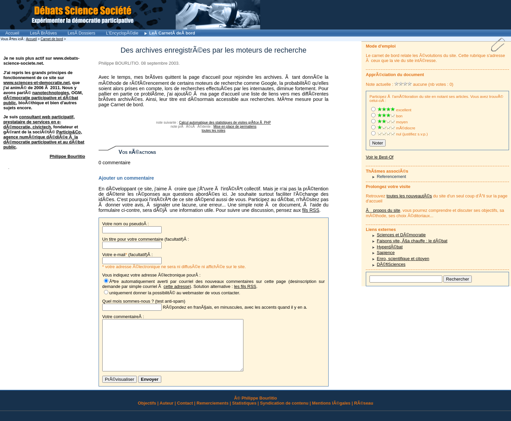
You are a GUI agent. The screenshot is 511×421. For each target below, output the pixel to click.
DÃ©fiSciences (391, 264)
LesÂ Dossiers (82, 33)
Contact (185, 413)
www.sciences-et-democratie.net (36, 82)
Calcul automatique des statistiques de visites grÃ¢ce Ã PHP (225, 122)
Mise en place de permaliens (234, 126)
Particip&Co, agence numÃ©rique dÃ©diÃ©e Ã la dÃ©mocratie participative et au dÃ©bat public (43, 139)
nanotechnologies (50, 92)
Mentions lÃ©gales (331, 413)
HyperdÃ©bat (390, 246)
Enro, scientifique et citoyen (403, 258)
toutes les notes (213, 130)
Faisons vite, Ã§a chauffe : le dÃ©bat (412, 240)
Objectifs (147, 413)
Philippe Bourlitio (67, 156)
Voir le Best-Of (380, 157)
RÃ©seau (363, 413)
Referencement (391, 176)
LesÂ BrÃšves (43, 33)
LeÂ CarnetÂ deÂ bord (172, 33)
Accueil (12, 33)
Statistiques (244, 413)
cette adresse (177, 286)
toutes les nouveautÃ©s (409, 195)
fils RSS (310, 210)
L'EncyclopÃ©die (122, 33)
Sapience (386, 252)
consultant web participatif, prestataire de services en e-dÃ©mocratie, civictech (39, 121)
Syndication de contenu (284, 413)
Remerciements (212, 413)
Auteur (166, 413)
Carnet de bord (52, 39)
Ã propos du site (383, 210)
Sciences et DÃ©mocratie (401, 234)
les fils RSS (245, 286)
